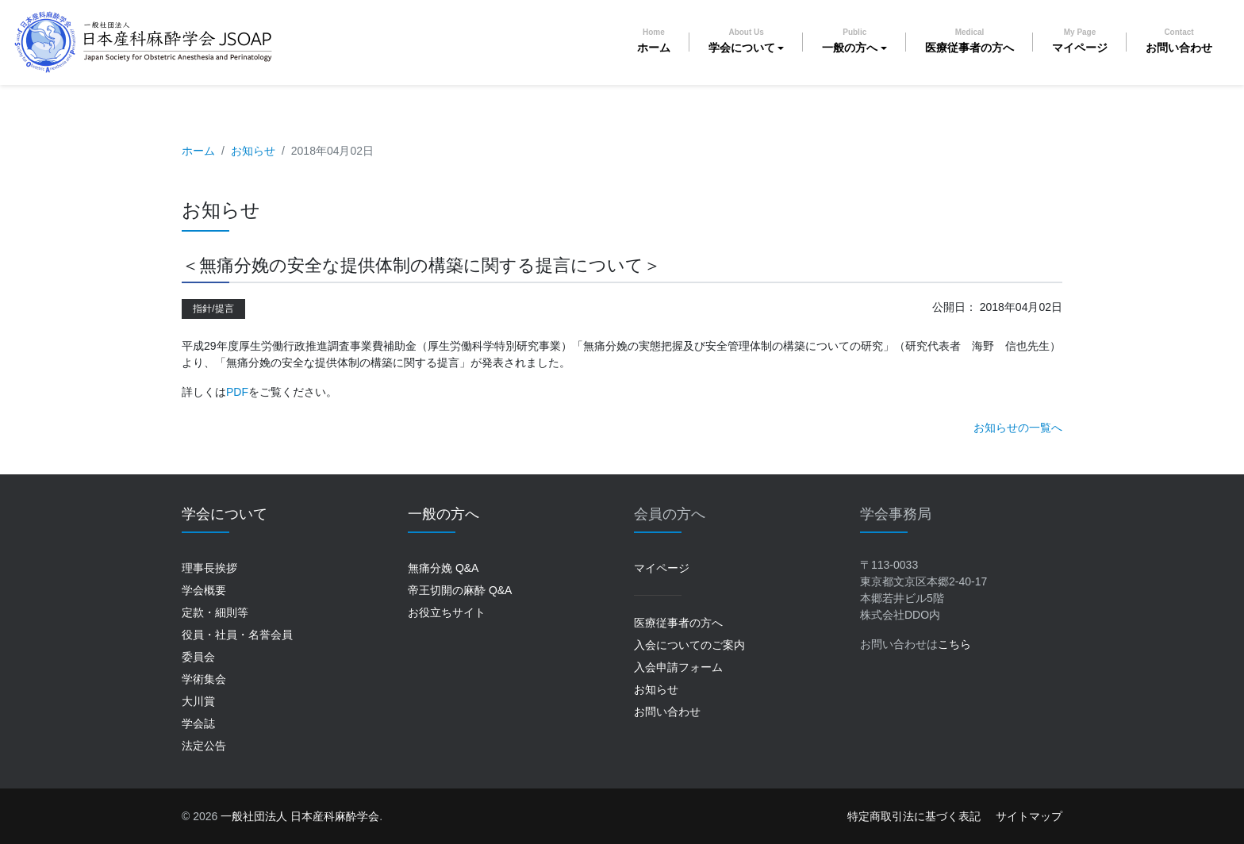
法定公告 (204, 745)
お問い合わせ (1179, 41)
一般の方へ (849, 41)
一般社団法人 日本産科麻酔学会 (300, 816)
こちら (954, 644)
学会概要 (204, 590)
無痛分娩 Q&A (443, 568)
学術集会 (204, 679)
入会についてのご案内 (689, 645)
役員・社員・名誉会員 (237, 634)
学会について (741, 41)
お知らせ (253, 150)
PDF (237, 392)
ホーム (653, 41)
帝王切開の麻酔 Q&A (460, 590)
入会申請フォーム (678, 667)
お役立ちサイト (447, 612)
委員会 (198, 656)
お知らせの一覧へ (1017, 427)
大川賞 (198, 701)
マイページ (1080, 41)
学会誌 (198, 723)
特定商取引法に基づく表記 (914, 816)
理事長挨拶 (209, 568)
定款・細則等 (215, 612)
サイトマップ (1029, 816)
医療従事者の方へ (969, 41)
